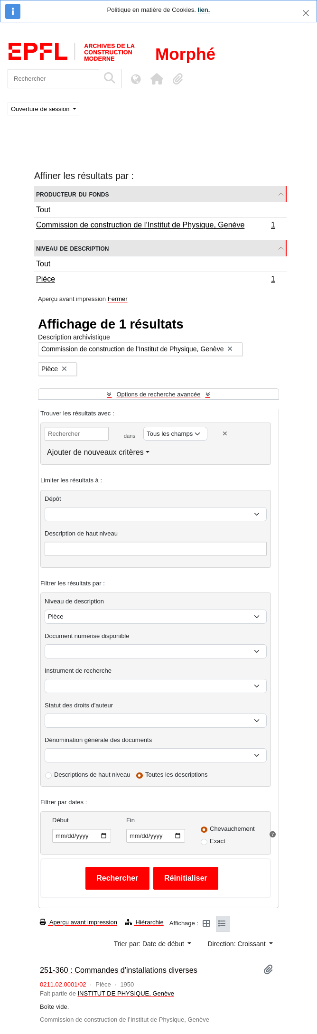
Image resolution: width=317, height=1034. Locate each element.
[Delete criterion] (225, 433)
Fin (130, 820)
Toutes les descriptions (176, 774)
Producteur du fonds (72, 193)
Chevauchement (232, 828)
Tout (43, 210)
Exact (217, 841)
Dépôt (53, 498)
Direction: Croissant (237, 944)
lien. (203, 9)
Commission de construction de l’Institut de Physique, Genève (155, 226)
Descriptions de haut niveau (92, 774)
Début (60, 820)
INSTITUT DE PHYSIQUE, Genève (126, 993)
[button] (156, 78)
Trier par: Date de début (150, 944)
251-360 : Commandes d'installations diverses (118, 970)
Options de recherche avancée (158, 394)
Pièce (155, 280)
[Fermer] (306, 13)
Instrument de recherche (78, 670)
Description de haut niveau (81, 533)
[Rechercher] (53, 78)
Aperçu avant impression (78, 922)
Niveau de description (72, 248)
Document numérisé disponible (87, 635)
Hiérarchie (144, 922)
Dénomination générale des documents (98, 739)
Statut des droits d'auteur (79, 705)
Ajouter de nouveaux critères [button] (95, 452)
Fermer (118, 298)
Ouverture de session (41, 109)
